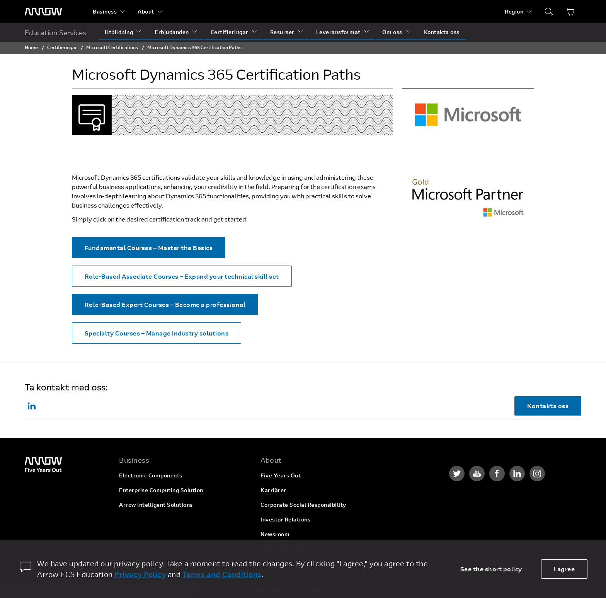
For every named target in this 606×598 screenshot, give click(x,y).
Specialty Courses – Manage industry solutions (157, 333)
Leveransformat (338, 32)
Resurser (282, 32)
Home (31, 47)
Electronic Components (150, 475)
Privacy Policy (140, 574)
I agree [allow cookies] (564, 569)
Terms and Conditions (222, 574)
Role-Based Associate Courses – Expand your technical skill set (182, 276)
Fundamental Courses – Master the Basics (149, 248)
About (146, 11)
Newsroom (274, 534)
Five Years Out (280, 475)
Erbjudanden (172, 32)
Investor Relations (285, 519)
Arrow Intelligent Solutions (156, 504)
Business (105, 11)
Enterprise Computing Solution (161, 490)
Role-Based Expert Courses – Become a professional (165, 304)
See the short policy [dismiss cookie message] (491, 569)
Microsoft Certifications (112, 47)
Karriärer (273, 490)
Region (514, 11)
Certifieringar (230, 32)
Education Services (55, 32)
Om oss (392, 32)
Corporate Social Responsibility (303, 504)
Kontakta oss (442, 32)
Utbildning (119, 32)
